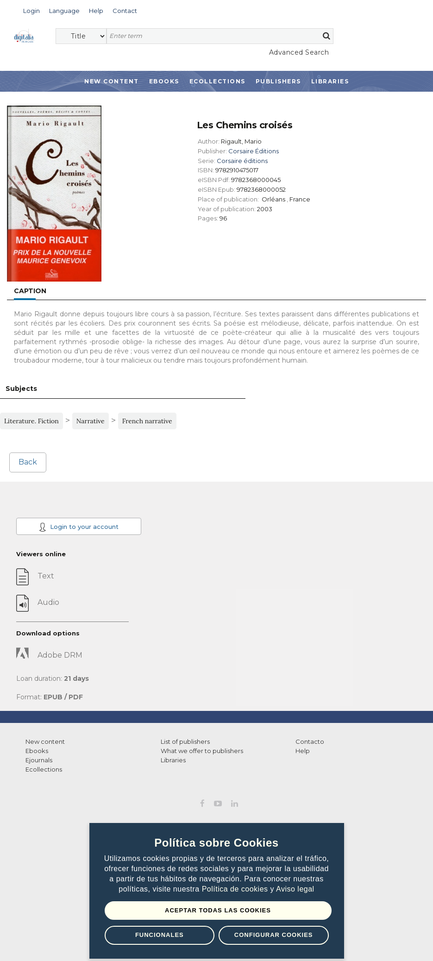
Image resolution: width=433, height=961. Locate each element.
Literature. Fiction (31, 421)
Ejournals (38, 760)
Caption (30, 291)
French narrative (147, 421)
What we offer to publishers (202, 750)
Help (302, 750)
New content (45, 741)
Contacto (309, 741)
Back (28, 462)
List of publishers (185, 741)
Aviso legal (295, 889)
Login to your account (79, 527)
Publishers (278, 81)
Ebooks (164, 81)
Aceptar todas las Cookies (218, 910)
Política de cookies (236, 889)
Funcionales (159, 934)
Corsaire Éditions (253, 151)
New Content (111, 81)
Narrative (90, 421)
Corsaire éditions (242, 160)
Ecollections (217, 81)
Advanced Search (299, 52)
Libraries (330, 81)
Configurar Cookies (273, 934)
